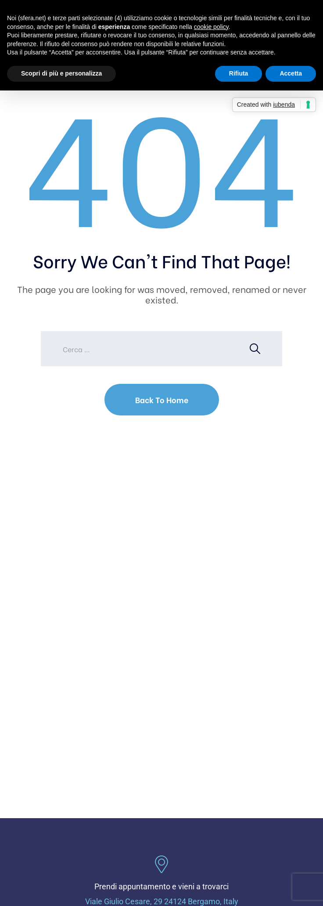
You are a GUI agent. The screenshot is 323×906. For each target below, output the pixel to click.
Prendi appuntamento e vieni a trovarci (161, 886)
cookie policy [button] (211, 26)
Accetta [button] (291, 73)
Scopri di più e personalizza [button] (61, 73)
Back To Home (161, 399)
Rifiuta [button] (238, 73)
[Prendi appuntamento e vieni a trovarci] (161, 864)
